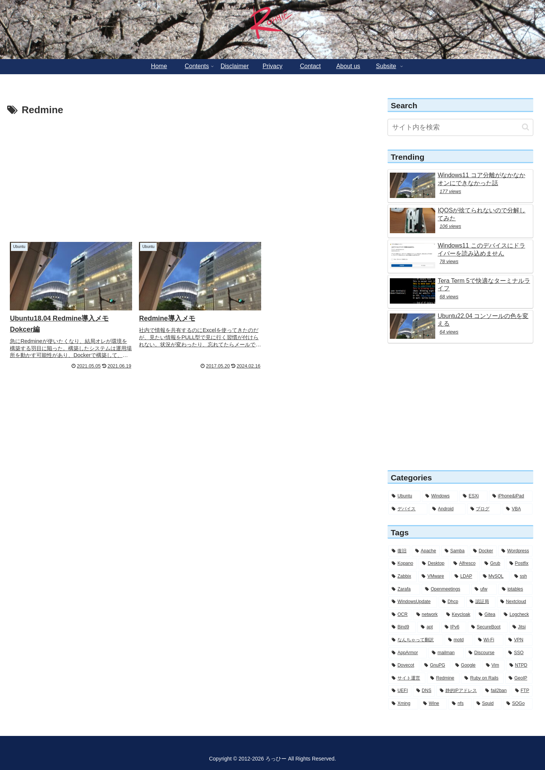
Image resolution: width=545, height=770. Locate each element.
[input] (460, 127)
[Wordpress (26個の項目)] (515, 551)
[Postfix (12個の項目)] (519, 563)
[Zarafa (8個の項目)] (404, 589)
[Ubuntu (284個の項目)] (404, 496)
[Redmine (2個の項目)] (443, 678)
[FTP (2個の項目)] (522, 691)
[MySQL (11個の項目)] (494, 576)
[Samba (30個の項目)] (454, 551)
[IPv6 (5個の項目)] (453, 627)
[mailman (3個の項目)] (446, 653)
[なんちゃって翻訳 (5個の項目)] (415, 640)
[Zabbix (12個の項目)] (402, 576)
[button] (525, 127)
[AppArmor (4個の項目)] (407, 653)
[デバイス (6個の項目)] (407, 509)
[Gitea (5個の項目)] (487, 614)
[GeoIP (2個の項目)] (519, 678)
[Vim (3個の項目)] (494, 665)
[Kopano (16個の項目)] (402, 563)
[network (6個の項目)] (427, 614)
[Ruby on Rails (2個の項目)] (482, 678)
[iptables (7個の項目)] (515, 589)
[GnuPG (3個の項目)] (435, 665)
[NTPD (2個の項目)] (519, 665)
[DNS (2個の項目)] (424, 691)
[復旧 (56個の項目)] (399, 551)
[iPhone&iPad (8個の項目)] (511, 496)
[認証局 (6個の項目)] (480, 602)
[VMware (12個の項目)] (434, 576)
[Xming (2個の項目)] (403, 703)
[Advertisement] (186, 176)
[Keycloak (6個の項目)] (458, 614)
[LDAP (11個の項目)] (464, 576)
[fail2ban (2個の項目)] (496, 691)
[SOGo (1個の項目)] (518, 703)
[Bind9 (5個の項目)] (402, 627)
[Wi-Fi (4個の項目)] (489, 640)
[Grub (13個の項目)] (492, 563)
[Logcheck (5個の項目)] (516, 614)
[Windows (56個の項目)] (440, 496)
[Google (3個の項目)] (466, 665)
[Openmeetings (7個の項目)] (446, 589)
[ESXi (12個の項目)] (473, 496)
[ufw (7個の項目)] (484, 589)
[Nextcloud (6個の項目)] (515, 602)
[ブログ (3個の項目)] (484, 509)
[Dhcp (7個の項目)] (452, 602)
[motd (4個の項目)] (459, 640)
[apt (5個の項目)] (428, 627)
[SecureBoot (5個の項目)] (488, 627)
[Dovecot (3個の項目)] (403, 665)
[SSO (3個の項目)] (519, 653)
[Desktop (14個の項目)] (433, 563)
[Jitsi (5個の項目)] (521, 627)
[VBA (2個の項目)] (518, 509)
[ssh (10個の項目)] (522, 576)
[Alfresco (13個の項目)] (465, 563)
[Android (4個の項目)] (447, 509)
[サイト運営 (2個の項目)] (406, 678)
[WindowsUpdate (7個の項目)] (412, 602)
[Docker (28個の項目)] (483, 551)
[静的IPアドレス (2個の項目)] (458, 691)
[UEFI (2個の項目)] (399, 691)
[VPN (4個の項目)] (519, 640)
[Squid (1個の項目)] (487, 703)
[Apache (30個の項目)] (426, 551)
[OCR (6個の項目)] (399, 614)
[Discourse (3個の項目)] (484, 653)
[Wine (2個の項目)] (433, 703)
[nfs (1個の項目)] (460, 703)
